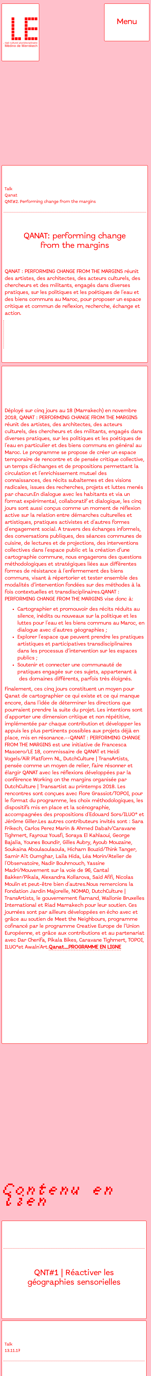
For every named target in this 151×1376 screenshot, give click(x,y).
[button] (126, 22)
